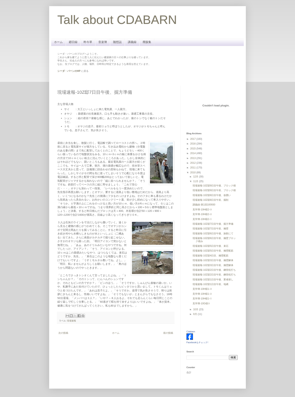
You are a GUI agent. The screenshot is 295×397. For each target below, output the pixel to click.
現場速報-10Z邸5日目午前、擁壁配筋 (213, 250)
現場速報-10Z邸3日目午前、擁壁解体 (213, 265)
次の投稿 (63, 333)
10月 (196, 309)
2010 (193, 172)
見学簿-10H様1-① (202, 298)
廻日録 (73, 42)
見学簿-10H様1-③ (202, 289)
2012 (193, 162)
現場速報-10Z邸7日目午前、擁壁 (210, 228)
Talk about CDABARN (117, 20)
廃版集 (147, 42)
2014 (193, 153)
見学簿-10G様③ (201, 303)
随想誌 (117, 42)
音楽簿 (102, 42)
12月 (196, 176)
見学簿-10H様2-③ (202, 209)
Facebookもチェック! (197, 342)
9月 (195, 314)
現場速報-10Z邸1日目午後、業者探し (213, 279)
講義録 (132, 42)
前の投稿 (168, 333)
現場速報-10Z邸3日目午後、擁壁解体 (213, 260)
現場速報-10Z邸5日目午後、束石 (210, 246)
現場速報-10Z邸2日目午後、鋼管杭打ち (214, 269)
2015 (193, 148)
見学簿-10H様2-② (202, 214)
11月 (196, 181)
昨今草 (88, 42)
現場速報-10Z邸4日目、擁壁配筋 (210, 255)
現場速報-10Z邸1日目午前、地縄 (210, 284)
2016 (193, 143)
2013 (193, 158)
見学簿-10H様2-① (202, 219)
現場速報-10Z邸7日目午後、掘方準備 (213, 223)
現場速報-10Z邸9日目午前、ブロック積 (214, 190)
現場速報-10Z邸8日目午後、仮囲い (212, 195)
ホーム (58, 42)
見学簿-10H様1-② (202, 293)
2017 (193, 139)
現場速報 (71, 320)
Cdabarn (190, 331)
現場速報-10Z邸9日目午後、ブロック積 (214, 185)
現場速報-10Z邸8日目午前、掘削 (210, 199)
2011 (193, 167)
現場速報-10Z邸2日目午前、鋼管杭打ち (214, 274)
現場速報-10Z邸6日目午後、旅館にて (213, 233)
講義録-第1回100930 (204, 204)
